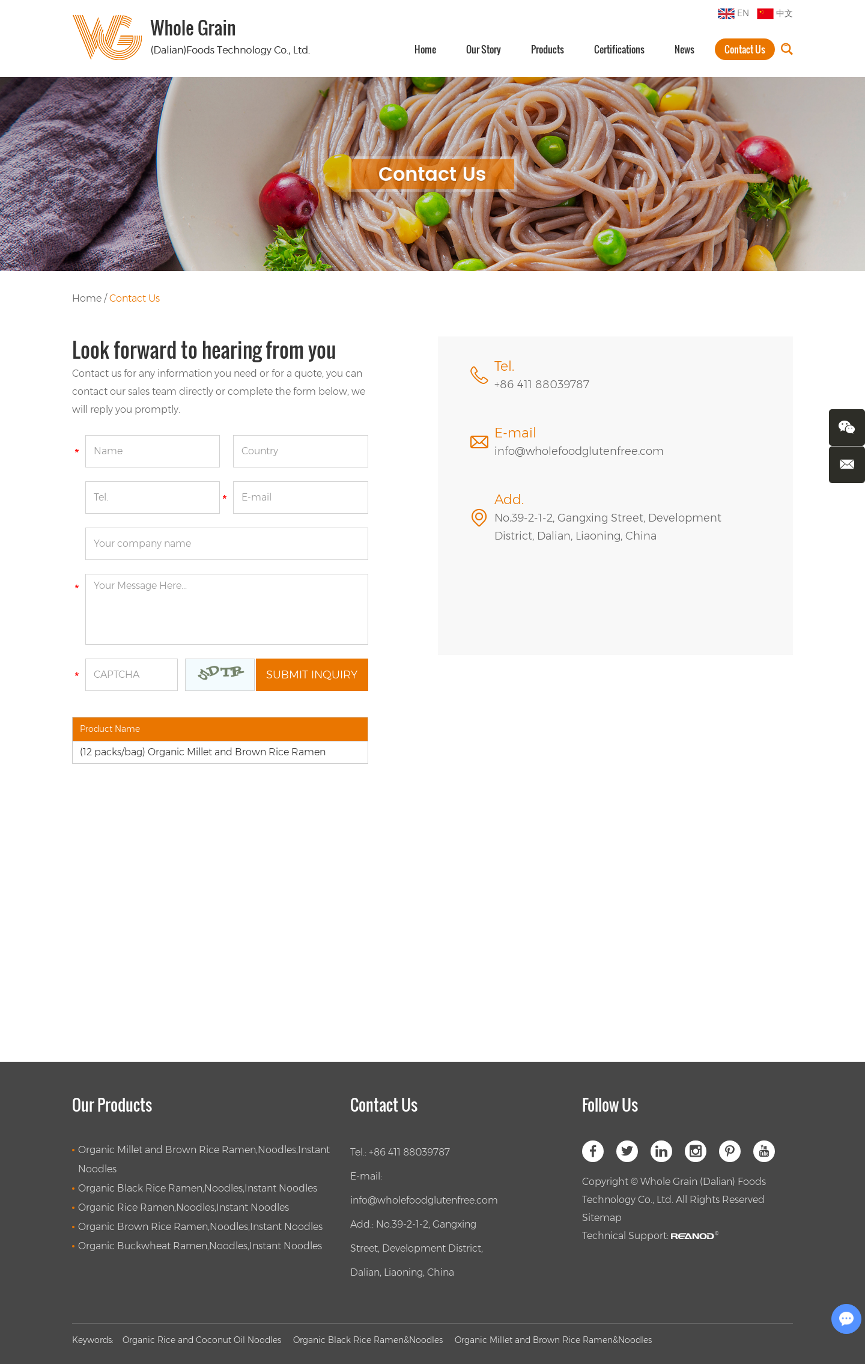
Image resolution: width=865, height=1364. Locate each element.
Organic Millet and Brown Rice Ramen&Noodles (553, 1340)
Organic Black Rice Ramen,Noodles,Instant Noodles (197, 1188)
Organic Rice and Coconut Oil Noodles (202, 1340)
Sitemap (602, 1217)
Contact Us (744, 49)
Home (425, 49)
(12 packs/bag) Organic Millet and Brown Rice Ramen (203, 752)
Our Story (483, 49)
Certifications (619, 49)
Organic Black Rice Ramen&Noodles (368, 1340)
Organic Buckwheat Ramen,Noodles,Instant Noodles (200, 1246)
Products (547, 49)
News (684, 49)
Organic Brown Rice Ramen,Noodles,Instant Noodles (200, 1226)
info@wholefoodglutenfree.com (579, 451)
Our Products (112, 1104)
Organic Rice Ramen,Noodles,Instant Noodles (183, 1207)
